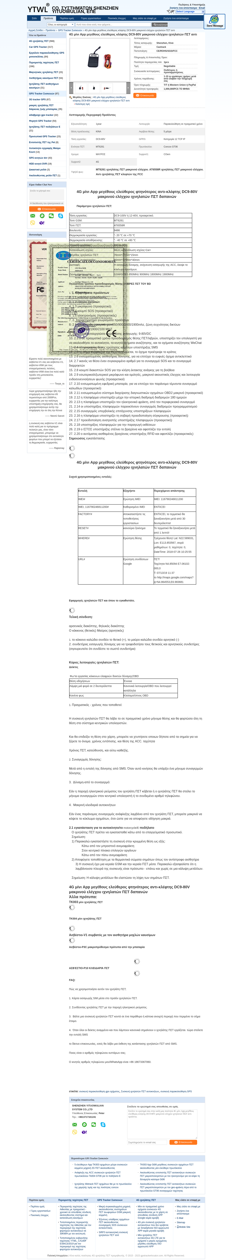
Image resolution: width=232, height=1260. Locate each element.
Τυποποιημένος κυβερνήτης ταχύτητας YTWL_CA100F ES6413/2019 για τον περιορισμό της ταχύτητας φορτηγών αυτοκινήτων (74, 1244)
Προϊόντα (48, 18)
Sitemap (181, 1222)
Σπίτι (34, 18)
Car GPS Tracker (38, 47)
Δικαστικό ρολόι (37, 169)
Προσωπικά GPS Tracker (42, 136)
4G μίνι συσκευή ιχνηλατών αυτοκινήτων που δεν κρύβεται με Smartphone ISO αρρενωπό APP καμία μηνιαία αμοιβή (153, 1226)
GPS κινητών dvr (38, 158)
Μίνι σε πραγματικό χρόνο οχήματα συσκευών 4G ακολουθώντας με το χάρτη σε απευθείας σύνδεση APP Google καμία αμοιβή (153, 1212)
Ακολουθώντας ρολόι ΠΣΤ (43, 175)
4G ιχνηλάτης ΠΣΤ (39, 41)
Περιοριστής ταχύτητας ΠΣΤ (44, 62)
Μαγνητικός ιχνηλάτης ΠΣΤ (43, 72)
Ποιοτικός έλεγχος (117, 18)
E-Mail (180, 1218)
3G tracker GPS (37, 99)
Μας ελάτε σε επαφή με (144, 18)
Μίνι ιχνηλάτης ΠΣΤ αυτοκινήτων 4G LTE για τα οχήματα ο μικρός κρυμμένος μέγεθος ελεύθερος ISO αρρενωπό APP (152, 1241)
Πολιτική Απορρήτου (57, 1255)
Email (202, 8)
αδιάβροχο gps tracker (41, 115)
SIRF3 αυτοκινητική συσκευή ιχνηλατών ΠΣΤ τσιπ (113, 1233)
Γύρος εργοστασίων (91, 18)
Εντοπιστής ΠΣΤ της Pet (42, 142)
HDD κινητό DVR (38, 163)
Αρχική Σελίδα (36, 30)
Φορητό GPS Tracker (40, 121)
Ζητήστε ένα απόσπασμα (183, 8)
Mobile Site (183, 1227)
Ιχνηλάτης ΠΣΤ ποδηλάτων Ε (44, 126)
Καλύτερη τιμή (83, 104)
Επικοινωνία (47, 209)
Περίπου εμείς (67, 18)
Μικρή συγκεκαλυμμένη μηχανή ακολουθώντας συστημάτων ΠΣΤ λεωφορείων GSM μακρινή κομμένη (115, 1210)
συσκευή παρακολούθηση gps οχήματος (99, 1091)
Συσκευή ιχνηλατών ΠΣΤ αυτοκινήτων (140, 1091)
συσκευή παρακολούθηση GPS (176, 1091)
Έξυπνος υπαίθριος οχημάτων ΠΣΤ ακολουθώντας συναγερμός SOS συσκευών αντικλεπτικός (114, 1223)
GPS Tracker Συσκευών (70, 30)
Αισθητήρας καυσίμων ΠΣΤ (43, 78)
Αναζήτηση (162, 24)
